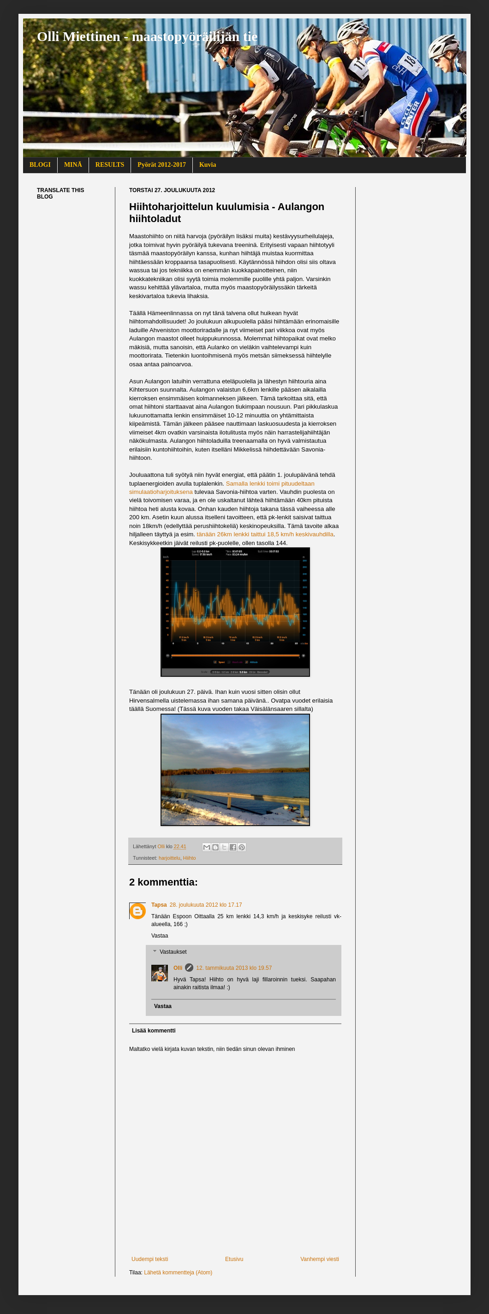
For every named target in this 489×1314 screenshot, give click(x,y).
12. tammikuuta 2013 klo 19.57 (234, 968)
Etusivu (234, 1259)
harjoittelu (169, 858)
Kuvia (207, 164)
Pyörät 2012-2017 (161, 164)
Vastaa (159, 936)
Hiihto (189, 858)
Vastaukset (173, 952)
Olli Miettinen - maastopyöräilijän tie (147, 36)
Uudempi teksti (149, 1259)
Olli (177, 968)
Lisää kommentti (154, 1030)
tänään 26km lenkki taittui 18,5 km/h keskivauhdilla (264, 534)
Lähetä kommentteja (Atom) (178, 1272)
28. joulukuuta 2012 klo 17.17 (206, 905)
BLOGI (40, 164)
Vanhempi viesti (319, 1259)
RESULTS (110, 164)
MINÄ (73, 164)
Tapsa (159, 905)
